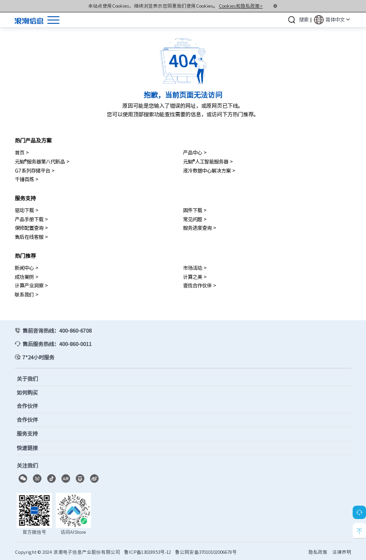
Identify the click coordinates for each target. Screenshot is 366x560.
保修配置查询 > (31, 227)
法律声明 (341, 552)
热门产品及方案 (33, 140)
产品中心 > (195, 152)
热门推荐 (25, 256)
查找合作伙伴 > (199, 285)
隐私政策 (317, 552)
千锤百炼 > (27, 179)
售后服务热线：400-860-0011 (57, 344)
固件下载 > (195, 210)
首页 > (22, 152)
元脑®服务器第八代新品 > (42, 161)
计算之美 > (195, 276)
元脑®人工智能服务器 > (208, 161)
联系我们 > (27, 294)
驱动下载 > (27, 210)
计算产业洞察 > (31, 285)
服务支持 (25, 198)
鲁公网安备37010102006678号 (206, 552)
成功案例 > (27, 276)
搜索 (303, 19)
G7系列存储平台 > (35, 170)
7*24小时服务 (38, 357)
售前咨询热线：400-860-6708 (57, 330)
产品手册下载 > (31, 219)
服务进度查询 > (199, 227)
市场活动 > (195, 267)
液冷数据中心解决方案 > (209, 170)
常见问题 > (195, 219)
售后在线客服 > (31, 236)
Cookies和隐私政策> (241, 5)
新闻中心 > (27, 267)
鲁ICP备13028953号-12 (147, 552)
